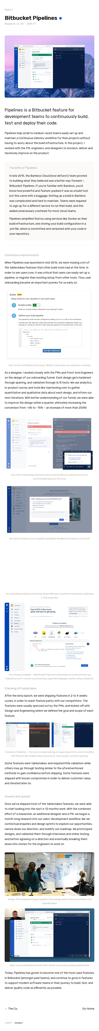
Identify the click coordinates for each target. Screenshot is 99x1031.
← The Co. (11, 1008)
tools (61, 267)
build (54, 267)
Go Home (88, 1008)
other (46, 267)
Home (8, 9)
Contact (18, 1023)
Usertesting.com (56, 387)
